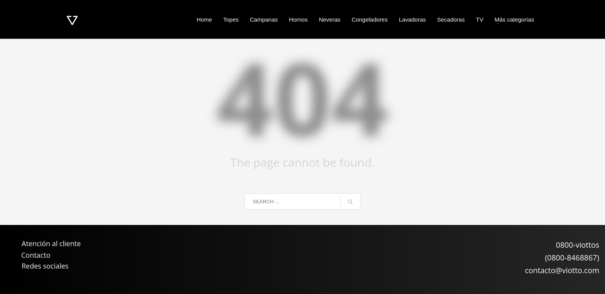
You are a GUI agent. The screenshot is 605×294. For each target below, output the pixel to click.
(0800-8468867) (572, 257)
